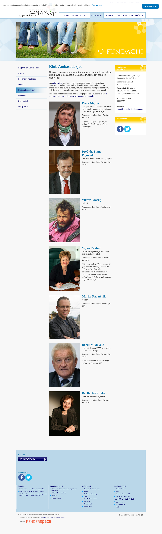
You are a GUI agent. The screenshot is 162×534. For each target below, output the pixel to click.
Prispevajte (27, 459)
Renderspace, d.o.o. (58, 517)
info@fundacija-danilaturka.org (130, 109)
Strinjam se (150, 6)
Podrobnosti (97, 5)
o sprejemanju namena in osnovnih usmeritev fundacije (78, 95)
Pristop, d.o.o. (44, 517)
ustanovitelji (57, 83)
